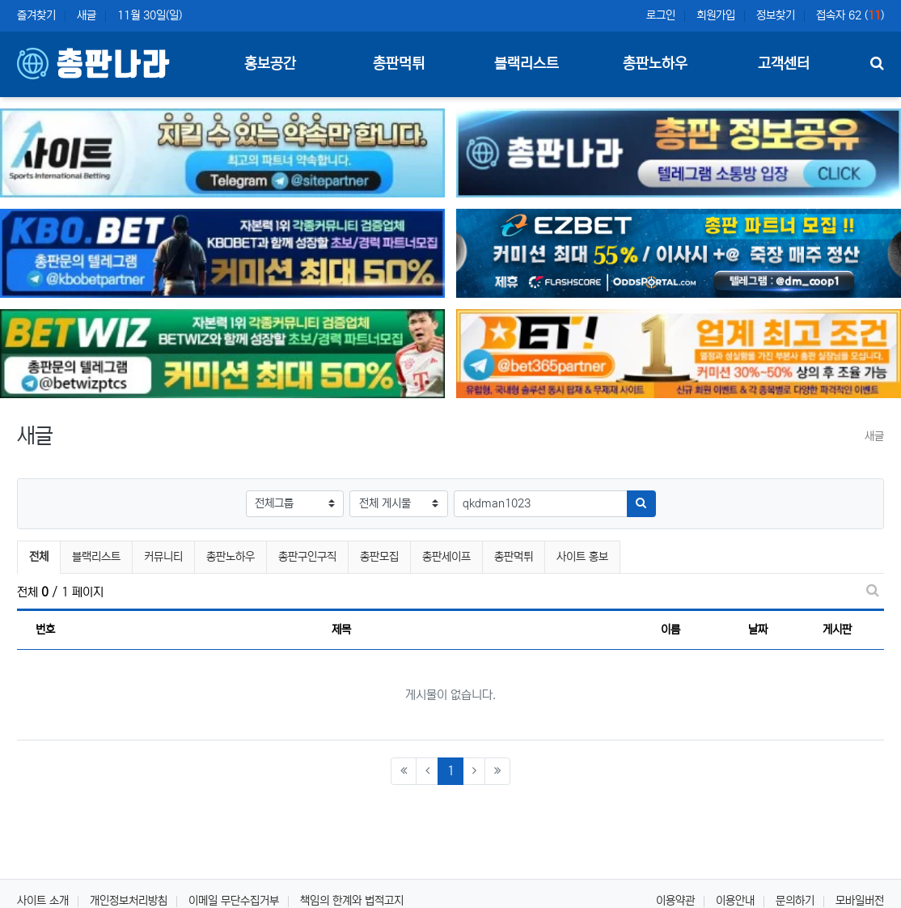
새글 (86, 15)
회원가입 (715, 15)
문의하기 (795, 900)
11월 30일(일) (149, 15)
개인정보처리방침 (128, 900)
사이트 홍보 (582, 556)
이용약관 (675, 900)
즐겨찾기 (36, 15)
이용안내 (735, 900)
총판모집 (379, 556)
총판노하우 (230, 556)
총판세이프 (446, 556)
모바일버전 (859, 900)
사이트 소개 (43, 900)
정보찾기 (775, 15)
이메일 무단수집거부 (233, 900)
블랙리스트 (96, 556)
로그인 (660, 15)
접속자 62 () (850, 15)
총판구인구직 (307, 556)
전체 (39, 556)
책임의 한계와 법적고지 (352, 900)
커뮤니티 (163, 556)
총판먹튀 (513, 556)
